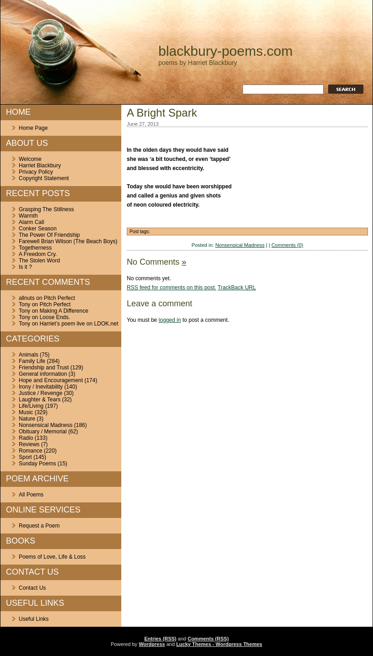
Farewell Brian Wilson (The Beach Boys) (68, 241)
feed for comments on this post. (171, 287)
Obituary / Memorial (43, 431)
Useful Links (34, 619)
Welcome (30, 159)
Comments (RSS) (208, 638)
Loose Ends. (54, 317)
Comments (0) (287, 245)
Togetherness (35, 248)
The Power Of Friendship (49, 235)
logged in (170, 320)
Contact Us (32, 588)
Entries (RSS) (160, 638)
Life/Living (31, 406)
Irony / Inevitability (41, 387)
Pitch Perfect (59, 298)
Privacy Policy (36, 172)
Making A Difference (63, 311)
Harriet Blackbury (40, 165)
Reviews (29, 444)
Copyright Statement (44, 178)
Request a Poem (39, 526)
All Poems (31, 494)
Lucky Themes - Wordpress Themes (219, 644)
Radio (26, 438)
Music (26, 412)
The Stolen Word (39, 260)
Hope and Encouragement (51, 380)
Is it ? (25, 267)
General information (43, 374)
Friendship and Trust (44, 367)
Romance (30, 451)
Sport (25, 457)
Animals (28, 355)
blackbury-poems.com (225, 51)
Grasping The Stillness (46, 209)
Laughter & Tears (39, 399)
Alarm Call (31, 222)
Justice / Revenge (40, 393)
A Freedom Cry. (38, 254)
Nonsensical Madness (45, 425)
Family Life (32, 361)
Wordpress (152, 644)
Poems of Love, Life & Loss (52, 557)
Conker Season (38, 228)
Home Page (33, 128)
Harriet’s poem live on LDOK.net (78, 323)
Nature (27, 419)
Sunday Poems (37, 463)
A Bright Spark (162, 113)
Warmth (28, 216)
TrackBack (237, 287)
